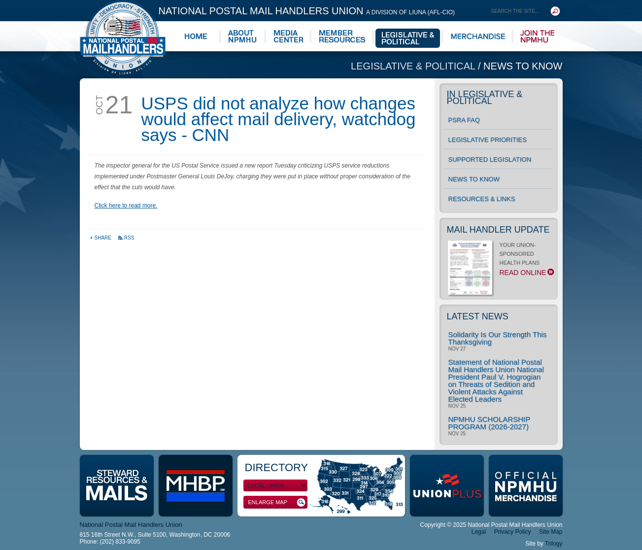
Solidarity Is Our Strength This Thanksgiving (497, 338)
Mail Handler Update (498, 230)
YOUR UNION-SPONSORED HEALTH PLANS (500, 262)
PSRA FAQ (464, 120)
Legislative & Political (414, 66)
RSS (126, 238)
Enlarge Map (276, 502)
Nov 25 (457, 406)
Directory (276, 467)
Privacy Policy (512, 531)
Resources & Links (481, 199)
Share (101, 238)
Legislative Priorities (487, 139)
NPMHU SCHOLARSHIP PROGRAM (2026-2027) (489, 423)
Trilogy (554, 543)
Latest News (477, 316)
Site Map (550, 531)
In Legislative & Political (485, 97)
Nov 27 (457, 348)
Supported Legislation (490, 159)
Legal (479, 531)
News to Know (522, 66)
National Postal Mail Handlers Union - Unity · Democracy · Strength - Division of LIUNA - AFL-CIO (123, 37)
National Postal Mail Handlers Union (307, 10)
